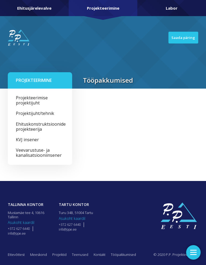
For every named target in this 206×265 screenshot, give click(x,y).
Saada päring (180, 38)
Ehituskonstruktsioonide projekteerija (40, 126)
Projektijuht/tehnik (35, 113)
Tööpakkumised (123, 254)
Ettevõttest (16, 254)
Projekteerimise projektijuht (32, 100)
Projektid (59, 254)
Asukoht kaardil (21, 222)
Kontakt (99, 254)
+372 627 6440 (19, 228)
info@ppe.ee (17, 233)
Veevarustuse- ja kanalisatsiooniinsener (39, 152)
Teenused (80, 254)
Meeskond (38, 254)
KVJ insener (27, 140)
